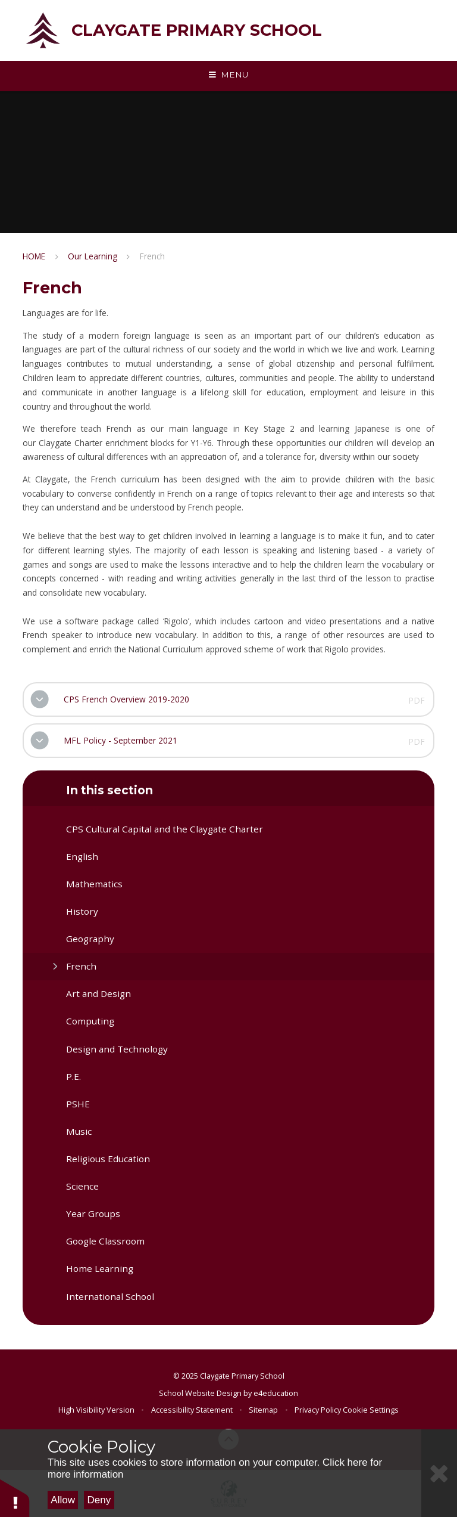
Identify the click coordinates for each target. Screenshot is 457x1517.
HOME (34, 256)
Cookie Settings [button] (371, 1409)
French (152, 256)
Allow (63, 1500)
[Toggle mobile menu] (228, 75)
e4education (275, 1393)
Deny (99, 1500)
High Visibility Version (96, 1409)
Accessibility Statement (192, 1409)
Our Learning (92, 256)
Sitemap (263, 1409)
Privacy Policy (318, 1409)
